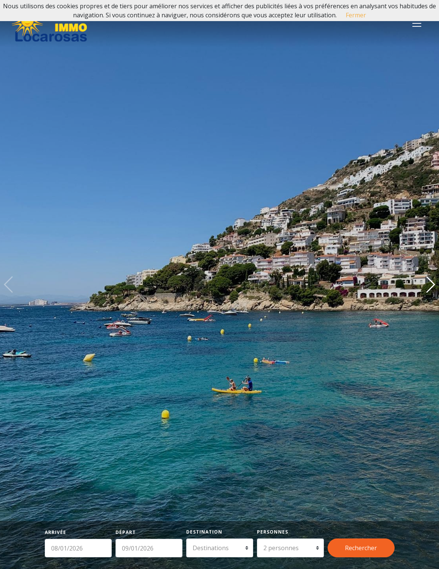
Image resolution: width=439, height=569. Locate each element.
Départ (125, 532)
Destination (204, 532)
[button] (430, 284)
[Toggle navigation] (416, 23)
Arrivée (55, 532)
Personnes (272, 532)
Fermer (356, 15)
